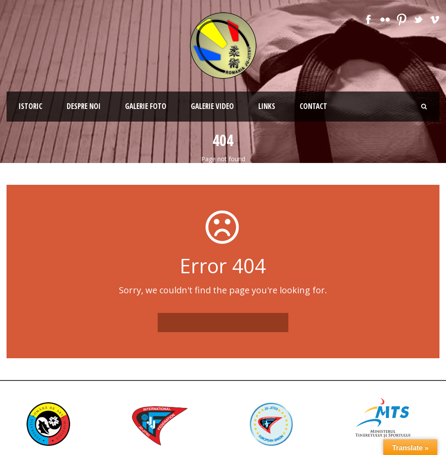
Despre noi (84, 106)
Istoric (30, 106)
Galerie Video (212, 106)
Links (266, 106)
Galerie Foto (145, 106)
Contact (313, 106)
